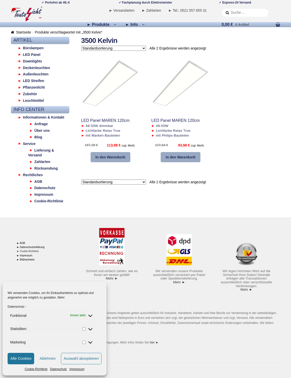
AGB (38, 181)
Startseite (23, 32)
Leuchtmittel (33, 100)
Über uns (42, 130)
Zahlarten (42, 162)
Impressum (76, 369)
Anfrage (41, 124)
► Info (131, 24)
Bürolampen (33, 48)
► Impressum (24, 255)
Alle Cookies (20, 358)
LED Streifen (33, 81)
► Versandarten (121, 10)
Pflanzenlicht (34, 87)
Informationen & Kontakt (43, 117)
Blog (38, 137)
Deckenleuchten (36, 67)
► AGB (21, 243)
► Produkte (98, 24)
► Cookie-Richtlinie (28, 251)
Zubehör (30, 94)
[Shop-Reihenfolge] (113, 48)
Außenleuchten (36, 74)
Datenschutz (16, 306)
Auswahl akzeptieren (81, 358)
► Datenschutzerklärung (31, 247)
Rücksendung (46, 168)
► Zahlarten (151, 10)
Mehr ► (112, 278)
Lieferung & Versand (41, 152)
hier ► (154, 342)
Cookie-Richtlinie (36, 369)
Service (29, 143)
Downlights (32, 61)
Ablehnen (47, 358)
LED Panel (31, 54)
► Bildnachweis (26, 259)
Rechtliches (33, 175)
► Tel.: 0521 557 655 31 (187, 10)
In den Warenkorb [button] (110, 157)
